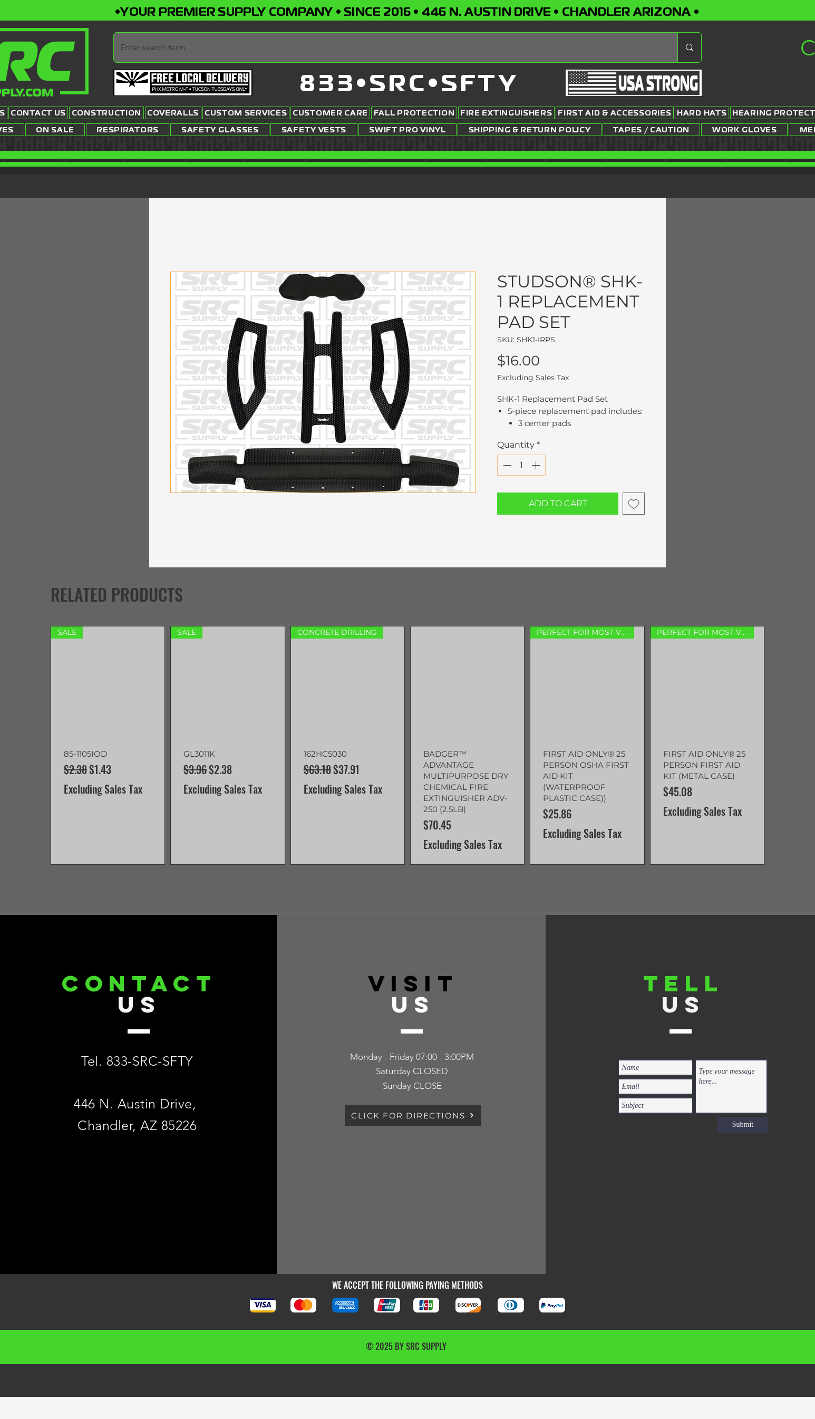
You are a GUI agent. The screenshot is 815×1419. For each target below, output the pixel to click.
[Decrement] (506, 465)
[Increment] (536, 465)
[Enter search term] (387, 47)
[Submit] (742, 1125)
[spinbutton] (521, 465)
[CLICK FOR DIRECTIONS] (413, 1115)
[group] (407, 745)
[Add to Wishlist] (634, 504)
